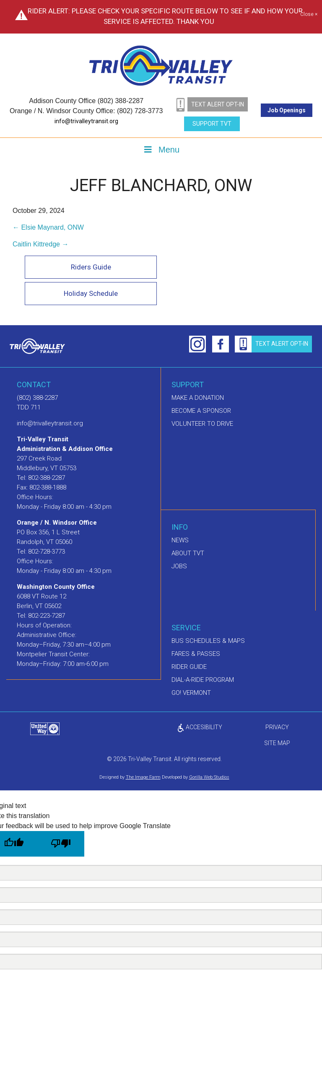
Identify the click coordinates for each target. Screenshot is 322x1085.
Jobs (179, 566)
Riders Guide (90, 267)
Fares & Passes (195, 654)
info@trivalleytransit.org (86, 121)
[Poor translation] (60, 844)
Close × (308, 14)
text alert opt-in (217, 104)
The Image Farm (143, 777)
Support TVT (211, 123)
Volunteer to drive (202, 424)
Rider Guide (189, 667)
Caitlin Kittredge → (40, 244)
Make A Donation (197, 398)
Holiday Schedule (90, 293)
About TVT (187, 553)
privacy (277, 727)
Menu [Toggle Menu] (161, 149)
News (180, 540)
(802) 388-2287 (37, 398)
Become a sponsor (201, 411)
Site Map (277, 743)
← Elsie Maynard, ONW (48, 227)
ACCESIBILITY (199, 727)
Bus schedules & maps (208, 641)
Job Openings (286, 110)
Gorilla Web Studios (209, 777)
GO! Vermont (191, 693)
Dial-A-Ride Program (202, 680)
